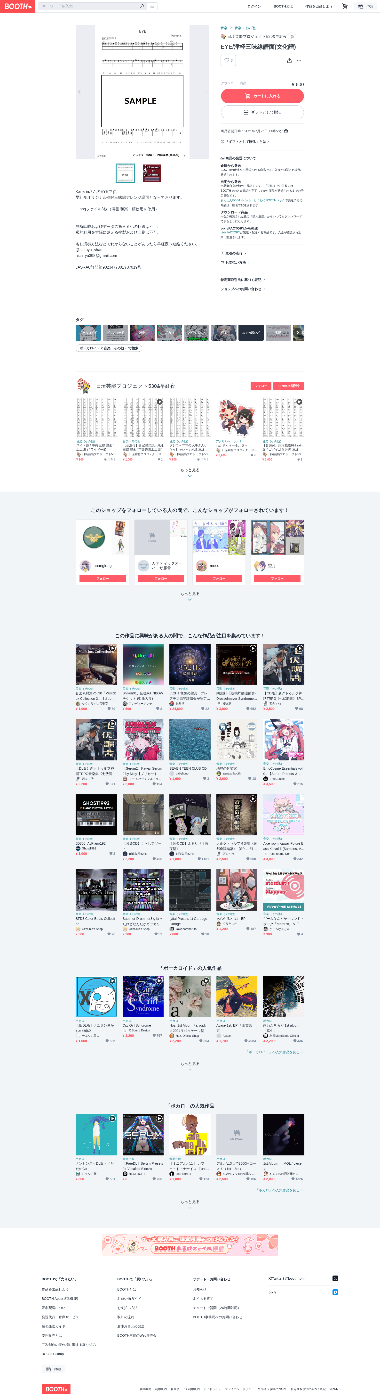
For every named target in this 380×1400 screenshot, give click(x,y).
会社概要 (145, 1389)
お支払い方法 (235, 262)
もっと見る (190, 598)
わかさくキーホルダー (232, 445)
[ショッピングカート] (345, 6)
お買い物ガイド (129, 1299)
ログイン (254, 6)
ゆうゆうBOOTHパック (269, 200)
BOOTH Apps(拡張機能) (60, 1299)
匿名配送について (55, 1308)
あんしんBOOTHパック (236, 200)
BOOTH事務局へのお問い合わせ (217, 1317)
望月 (272, 566)
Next (205, 92)
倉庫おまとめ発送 (130, 1326)
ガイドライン (212, 1389)
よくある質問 (203, 1299)
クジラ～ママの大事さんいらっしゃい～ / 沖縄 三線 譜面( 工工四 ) (189, 448)
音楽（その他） (246, 28)
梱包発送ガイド (53, 1326)
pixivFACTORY (230, 232)
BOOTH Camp (53, 1354)
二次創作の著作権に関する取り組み (69, 1345)
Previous (79, 92)
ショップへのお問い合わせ (241, 289)
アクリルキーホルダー (230, 441)
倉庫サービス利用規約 (185, 1389)
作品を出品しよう (318, 6)
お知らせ (199, 1289)
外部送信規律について (272, 1389)
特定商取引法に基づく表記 (241, 280)
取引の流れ (233, 253)
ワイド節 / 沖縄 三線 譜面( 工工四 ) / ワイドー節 (95, 447)
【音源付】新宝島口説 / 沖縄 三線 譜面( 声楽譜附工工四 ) (143, 447)
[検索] (142, 6)
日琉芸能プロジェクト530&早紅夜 (135, 386)
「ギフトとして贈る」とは (245, 142)
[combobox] (92, 6)
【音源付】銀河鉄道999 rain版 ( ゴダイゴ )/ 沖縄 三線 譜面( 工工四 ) (282, 448)
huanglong (103, 566)
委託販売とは (52, 1335)
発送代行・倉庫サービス (60, 1317)
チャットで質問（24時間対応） (217, 1308)
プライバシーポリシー (239, 1389)
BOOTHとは (283, 6)
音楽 (224, 28)
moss (214, 566)
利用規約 (161, 1389)
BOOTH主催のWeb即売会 (137, 1335)
